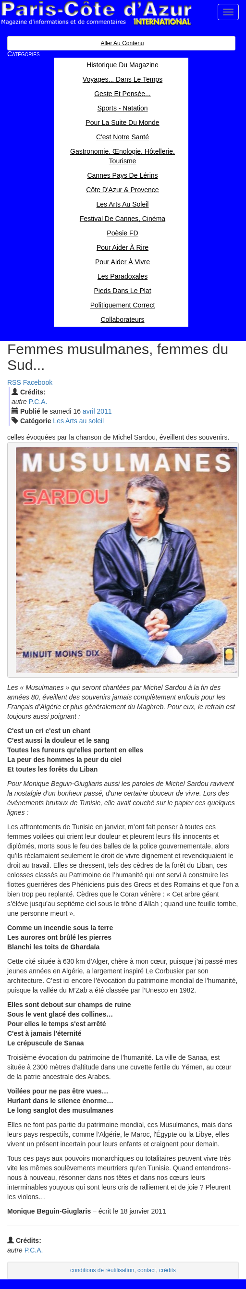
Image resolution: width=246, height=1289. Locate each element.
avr (89, 411)
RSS (14, 382)
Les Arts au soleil (78, 421)
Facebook (37, 382)
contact (146, 1270)
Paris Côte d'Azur (96, 13)
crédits (167, 1270)
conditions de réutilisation (102, 1270)
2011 (104, 411)
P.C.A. (38, 401)
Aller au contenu (122, 43)
